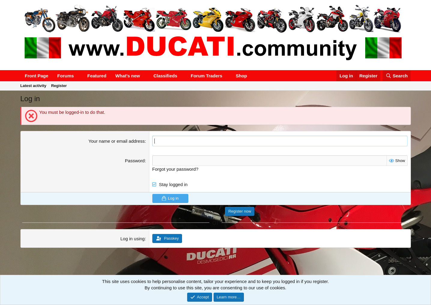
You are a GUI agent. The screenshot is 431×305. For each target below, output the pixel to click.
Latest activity (33, 85)
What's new (127, 75)
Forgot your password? (175, 169)
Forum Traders (206, 75)
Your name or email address (117, 141)
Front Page (36, 75)
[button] (78, 75)
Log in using (132, 238)
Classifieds (165, 75)
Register (59, 85)
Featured (96, 75)
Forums (65, 75)
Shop (241, 75)
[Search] (397, 75)
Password (135, 160)
